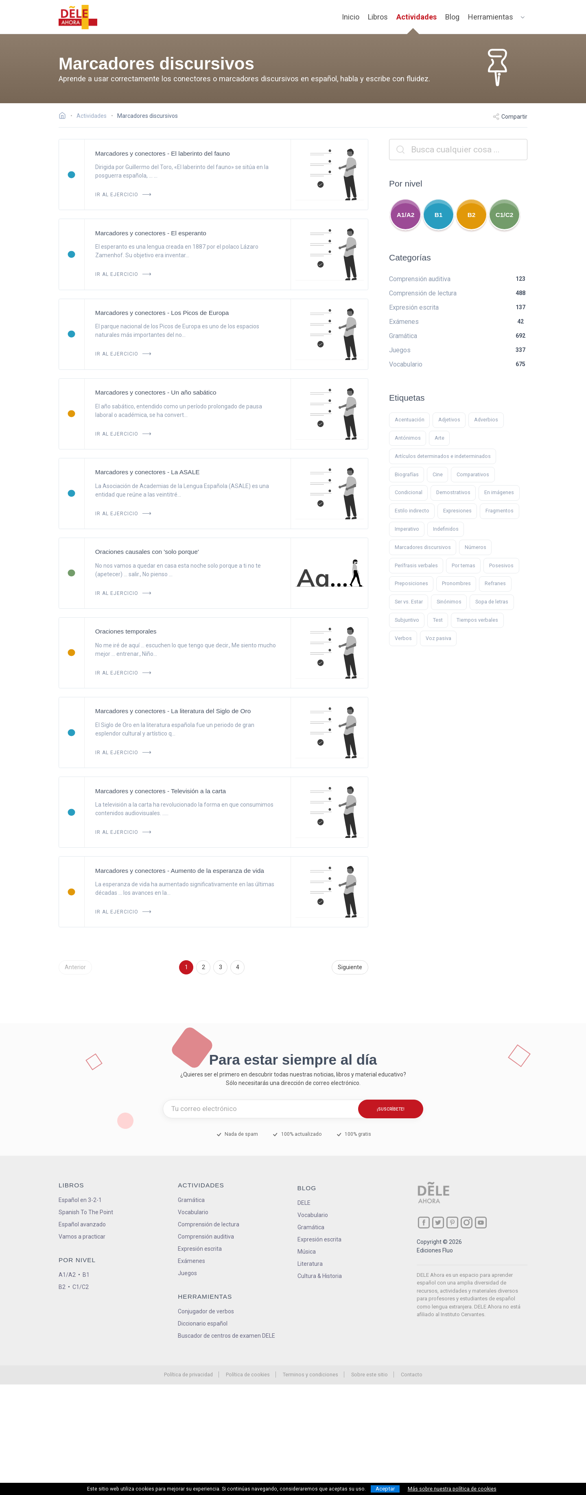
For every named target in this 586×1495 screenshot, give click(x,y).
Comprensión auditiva (206, 1236)
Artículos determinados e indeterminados (443, 456)
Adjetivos (449, 420)
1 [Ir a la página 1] (186, 967)
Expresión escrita (200, 1248)
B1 (439, 214)
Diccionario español (202, 1323)
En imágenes (499, 492)
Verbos (403, 638)
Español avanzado (82, 1224)
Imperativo (407, 529)
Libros (378, 17)
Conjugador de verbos (206, 1311)
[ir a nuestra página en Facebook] (424, 1222)
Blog (452, 17)
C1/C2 (505, 214)
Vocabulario (193, 1212)
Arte (439, 438)
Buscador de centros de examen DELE (226, 1335)
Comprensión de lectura (208, 1224)
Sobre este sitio (369, 1374)
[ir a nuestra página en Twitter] (438, 1222)
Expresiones (457, 511)
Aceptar (385, 1489)
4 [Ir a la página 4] (237, 967)
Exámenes (191, 1261)
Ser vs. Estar (409, 602)
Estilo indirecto (412, 511)
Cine (438, 474)
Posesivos (501, 565)
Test (438, 620)
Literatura (310, 1264)
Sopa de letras (491, 602)
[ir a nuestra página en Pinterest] (452, 1222)
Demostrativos (453, 492)
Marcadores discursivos (423, 547)
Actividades (416, 17)
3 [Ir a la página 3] (220, 967)
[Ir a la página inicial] (64, 117)
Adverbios (486, 420)
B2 (472, 214)
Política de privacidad (188, 1374)
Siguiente (350, 967)
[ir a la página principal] (78, 17)
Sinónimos (449, 602)
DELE (303, 1203)
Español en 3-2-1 (80, 1200)
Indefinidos (446, 529)
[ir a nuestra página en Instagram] (466, 1222)
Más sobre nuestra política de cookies (452, 1489)
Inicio (350, 17)
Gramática (191, 1200)
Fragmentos (499, 511)
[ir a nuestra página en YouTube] (481, 1222)
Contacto (411, 1374)
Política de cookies (248, 1374)
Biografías (407, 474)
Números (475, 547)
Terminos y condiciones (310, 1374)
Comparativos (473, 474)
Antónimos (408, 438)
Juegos (187, 1273)
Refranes (495, 583)
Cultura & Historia (319, 1276)
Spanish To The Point (86, 1212)
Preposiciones (411, 583)
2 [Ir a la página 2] (203, 967)
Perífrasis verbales (416, 565)
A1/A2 (406, 214)
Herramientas (490, 17)
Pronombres (456, 583)
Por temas (463, 565)
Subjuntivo (407, 620)
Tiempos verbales (477, 620)
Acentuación (409, 420)
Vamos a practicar (82, 1236)
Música (306, 1251)
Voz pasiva (438, 638)
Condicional (408, 492)
